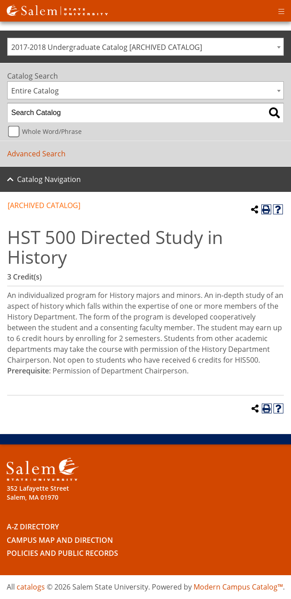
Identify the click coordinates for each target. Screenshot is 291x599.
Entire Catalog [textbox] (35, 91)
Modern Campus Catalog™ (238, 587)
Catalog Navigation (49, 179)
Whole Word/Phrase (52, 131)
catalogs (31, 587)
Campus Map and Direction (60, 540)
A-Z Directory (33, 527)
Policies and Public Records (62, 553)
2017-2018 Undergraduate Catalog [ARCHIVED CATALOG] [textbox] (106, 47)
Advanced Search (36, 154)
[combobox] (145, 47)
